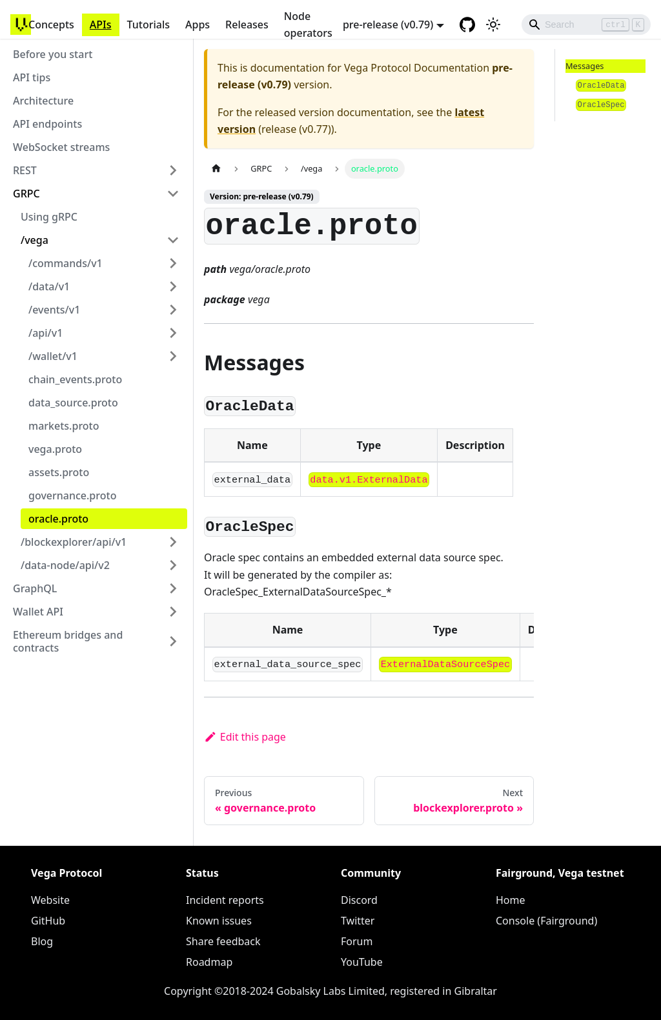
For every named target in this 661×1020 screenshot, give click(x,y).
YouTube (362, 962)
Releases (247, 24)
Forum (356, 941)
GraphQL (35, 588)
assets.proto (58, 472)
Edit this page (245, 737)
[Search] (586, 24)
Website (50, 900)
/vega (34, 240)
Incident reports (225, 900)
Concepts (51, 24)
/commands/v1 (65, 263)
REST (25, 170)
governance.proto (72, 495)
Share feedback (223, 941)
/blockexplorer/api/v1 (74, 542)
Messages (584, 66)
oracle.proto (58, 519)
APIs (101, 24)
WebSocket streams (61, 147)
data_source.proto (73, 402)
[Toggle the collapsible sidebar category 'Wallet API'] (173, 611)
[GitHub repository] (467, 24)
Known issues (219, 921)
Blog (42, 941)
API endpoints (47, 124)
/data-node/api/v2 (65, 565)
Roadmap (209, 962)
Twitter (357, 921)
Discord (359, 900)
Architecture (43, 101)
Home (510, 900)
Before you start (52, 54)
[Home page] (216, 169)
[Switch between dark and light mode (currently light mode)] (493, 24)
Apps (197, 24)
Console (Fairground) (546, 921)
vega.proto (55, 449)
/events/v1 (54, 310)
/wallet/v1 (52, 356)
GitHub (48, 921)
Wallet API (38, 612)
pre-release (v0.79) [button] (388, 24)
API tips (31, 77)
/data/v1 (49, 286)
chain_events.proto (75, 379)
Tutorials (148, 24)
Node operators (308, 24)
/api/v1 (45, 333)
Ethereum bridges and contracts (68, 641)
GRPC (26, 193)
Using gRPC (49, 217)
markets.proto (63, 426)
